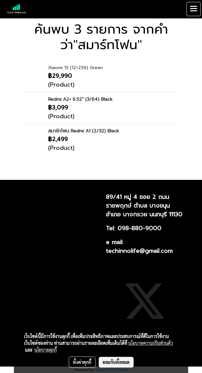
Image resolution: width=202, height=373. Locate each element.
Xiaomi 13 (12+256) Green (75, 67)
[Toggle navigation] (194, 9)
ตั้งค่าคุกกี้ (82, 362)
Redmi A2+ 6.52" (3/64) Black (80, 99)
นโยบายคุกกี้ (45, 350)
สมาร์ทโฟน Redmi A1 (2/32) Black (83, 131)
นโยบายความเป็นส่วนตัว (150, 343)
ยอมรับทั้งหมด (116, 362)
